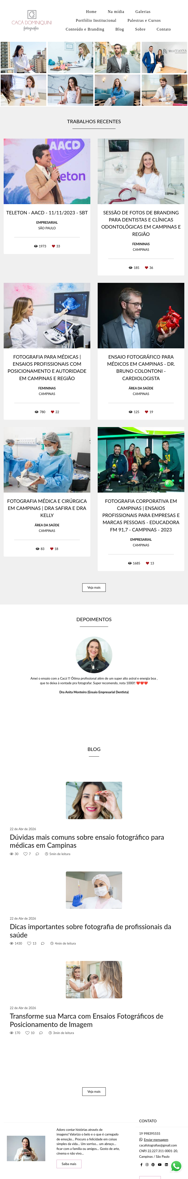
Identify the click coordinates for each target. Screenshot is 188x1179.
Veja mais (94, 587)
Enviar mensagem (156, 1139)
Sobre (140, 29)
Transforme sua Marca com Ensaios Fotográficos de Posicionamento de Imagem (86, 1020)
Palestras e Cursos (144, 20)
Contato (164, 29)
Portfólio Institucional (96, 20)
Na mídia (116, 12)
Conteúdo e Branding (85, 29)
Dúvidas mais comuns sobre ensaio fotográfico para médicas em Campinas (87, 841)
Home (91, 12)
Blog (119, 29)
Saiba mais (69, 1164)
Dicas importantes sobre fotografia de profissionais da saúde (90, 931)
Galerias (143, 12)
